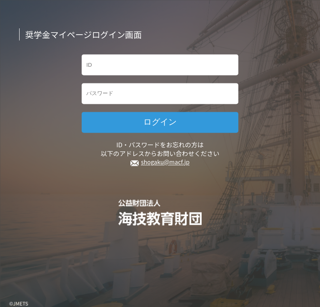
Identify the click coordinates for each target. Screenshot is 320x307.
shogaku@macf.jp (165, 162)
